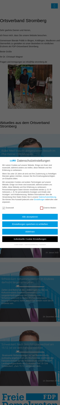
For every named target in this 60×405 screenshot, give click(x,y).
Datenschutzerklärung (47, 195)
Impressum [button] (42, 242)
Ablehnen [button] (30, 229)
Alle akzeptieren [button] (30, 214)
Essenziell (8, 205)
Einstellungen (39, 197)
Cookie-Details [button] (18, 242)
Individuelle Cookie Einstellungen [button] (30, 237)
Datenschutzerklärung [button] (31, 242)
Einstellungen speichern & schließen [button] (30, 222)
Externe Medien (48, 205)
